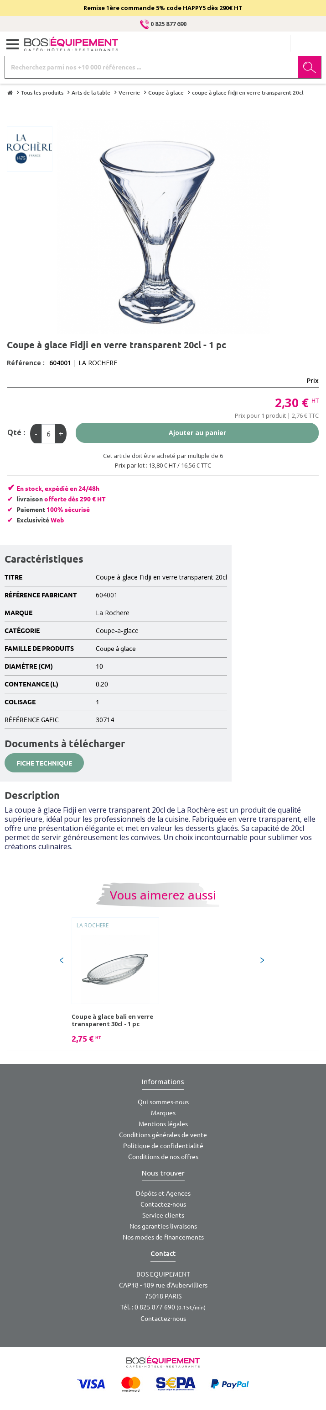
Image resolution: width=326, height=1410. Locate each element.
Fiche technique (44, 763)
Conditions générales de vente (163, 1135)
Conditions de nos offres (163, 1156)
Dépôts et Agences (163, 1193)
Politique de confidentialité (163, 1145)
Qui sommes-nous (163, 1102)
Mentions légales (163, 1124)
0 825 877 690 (163, 24)
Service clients (163, 1215)
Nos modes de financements (163, 1237)
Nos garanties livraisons (163, 1226)
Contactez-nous (163, 1204)
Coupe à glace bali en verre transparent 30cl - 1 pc (112, 1020)
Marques (163, 1113)
